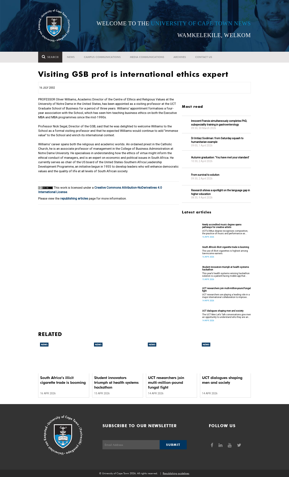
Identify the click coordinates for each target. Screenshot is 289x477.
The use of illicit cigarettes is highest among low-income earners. (225, 252)
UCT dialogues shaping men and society (222, 311)
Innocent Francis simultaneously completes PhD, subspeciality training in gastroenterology (219, 122)
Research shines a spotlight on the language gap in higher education (220, 192)
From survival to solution (205, 174)
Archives (179, 57)
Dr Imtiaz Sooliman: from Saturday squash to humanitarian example (217, 140)
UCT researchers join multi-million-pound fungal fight (226, 289)
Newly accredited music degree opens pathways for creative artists (221, 226)
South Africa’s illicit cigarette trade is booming (225, 247)
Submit (173, 445)
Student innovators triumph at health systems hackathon (225, 268)
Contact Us (203, 57)
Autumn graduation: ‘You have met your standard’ (220, 157)
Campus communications (102, 57)
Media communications (147, 57)
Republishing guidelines (176, 473)
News (71, 57)
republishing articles (74, 198)
